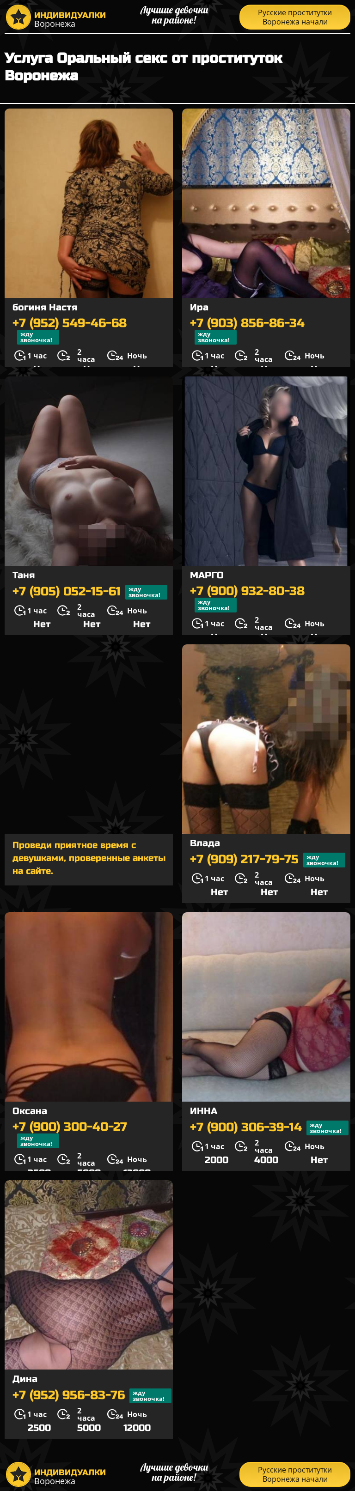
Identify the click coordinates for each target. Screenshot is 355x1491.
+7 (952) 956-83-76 (91, 1395)
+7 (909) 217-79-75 (267, 860)
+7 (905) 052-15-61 (89, 592)
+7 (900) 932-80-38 (247, 598)
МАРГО (207, 575)
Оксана (29, 1111)
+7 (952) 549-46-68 (69, 331)
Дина (24, 1379)
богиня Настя (44, 307)
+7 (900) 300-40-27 (69, 1134)
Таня (23, 575)
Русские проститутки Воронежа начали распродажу (295, 18)
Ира (199, 307)
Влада (205, 843)
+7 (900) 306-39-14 (269, 1128)
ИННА (203, 1111)
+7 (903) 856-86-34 (247, 331)
